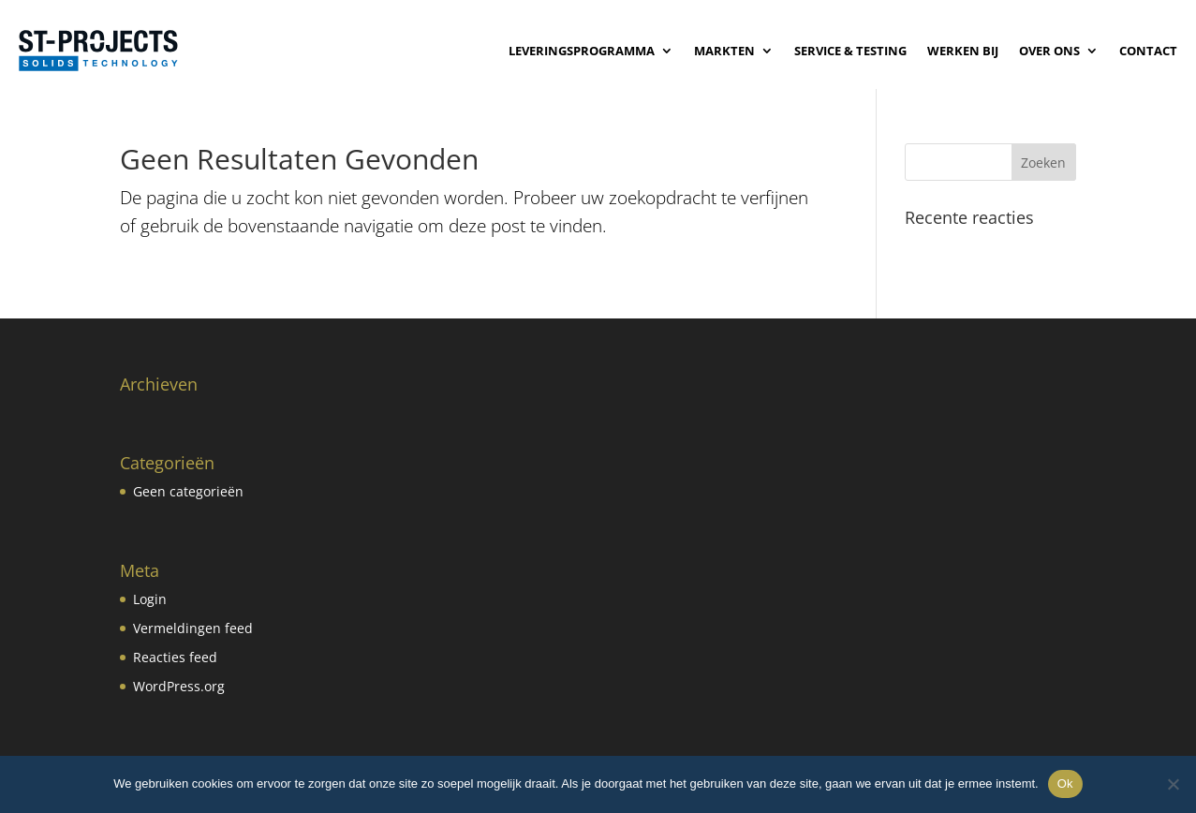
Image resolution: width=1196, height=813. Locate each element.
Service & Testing (850, 50)
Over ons (1049, 50)
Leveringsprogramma (582, 50)
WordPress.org (179, 686)
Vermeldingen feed (193, 628)
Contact (1148, 50)
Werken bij (962, 50)
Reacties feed (175, 657)
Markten (724, 50)
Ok (1065, 783)
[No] (1172, 784)
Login (150, 599)
